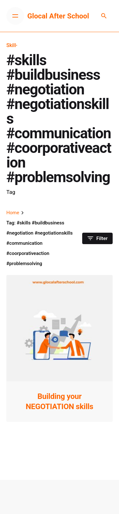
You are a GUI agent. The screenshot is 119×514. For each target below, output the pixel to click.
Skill (11, 45)
